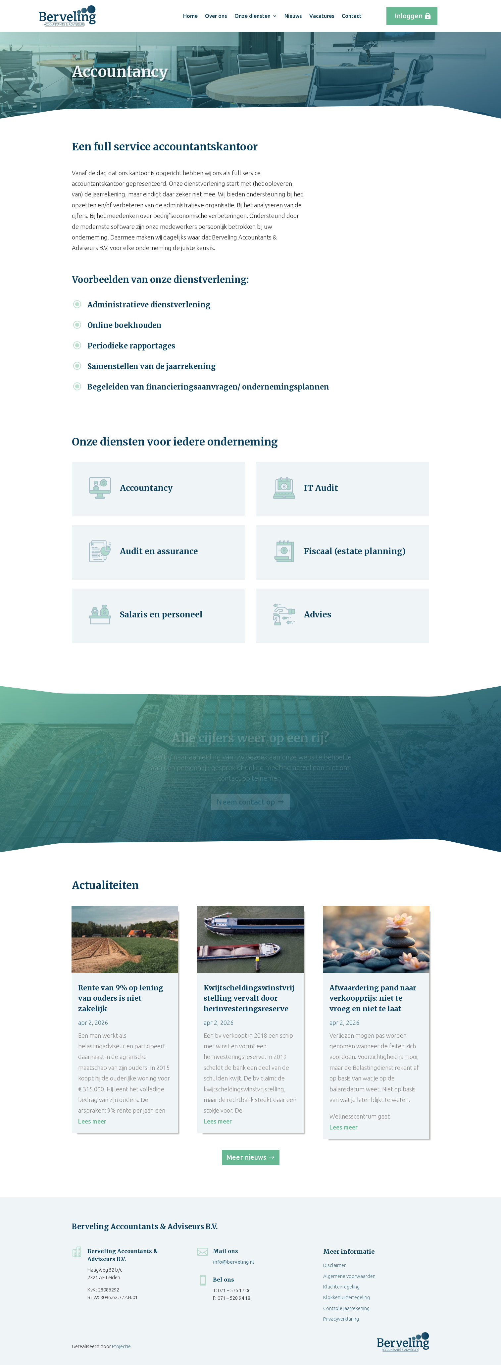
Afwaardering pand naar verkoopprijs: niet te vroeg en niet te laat (372, 998)
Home (190, 16)
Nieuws (293, 16)
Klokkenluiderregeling (346, 1297)
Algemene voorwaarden (349, 1276)
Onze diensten (252, 16)
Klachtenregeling (341, 1286)
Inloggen (409, 16)
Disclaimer (334, 1265)
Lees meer (92, 1121)
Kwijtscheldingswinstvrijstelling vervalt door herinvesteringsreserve (249, 998)
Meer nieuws (246, 1157)
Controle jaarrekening (346, 1308)
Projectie (121, 1346)
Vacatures (321, 16)
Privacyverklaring (341, 1319)
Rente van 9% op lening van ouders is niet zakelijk (120, 998)
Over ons (216, 16)
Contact (352, 16)
